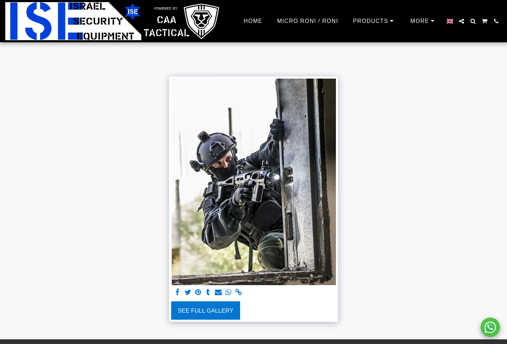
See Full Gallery (205, 310)
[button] (461, 21)
